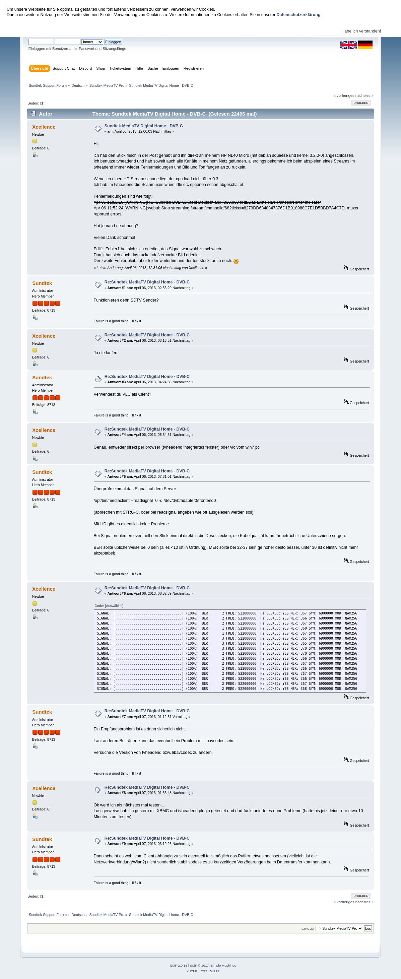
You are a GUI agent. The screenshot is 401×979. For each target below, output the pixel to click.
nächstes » (364, 95)
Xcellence (43, 127)
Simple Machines (223, 965)
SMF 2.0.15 (178, 965)
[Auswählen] (114, 606)
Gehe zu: (308, 928)
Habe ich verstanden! (361, 31)
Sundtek (42, 283)
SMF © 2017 (199, 965)
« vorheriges (344, 95)
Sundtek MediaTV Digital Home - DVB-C (144, 126)
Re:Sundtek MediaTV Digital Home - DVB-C (147, 282)
